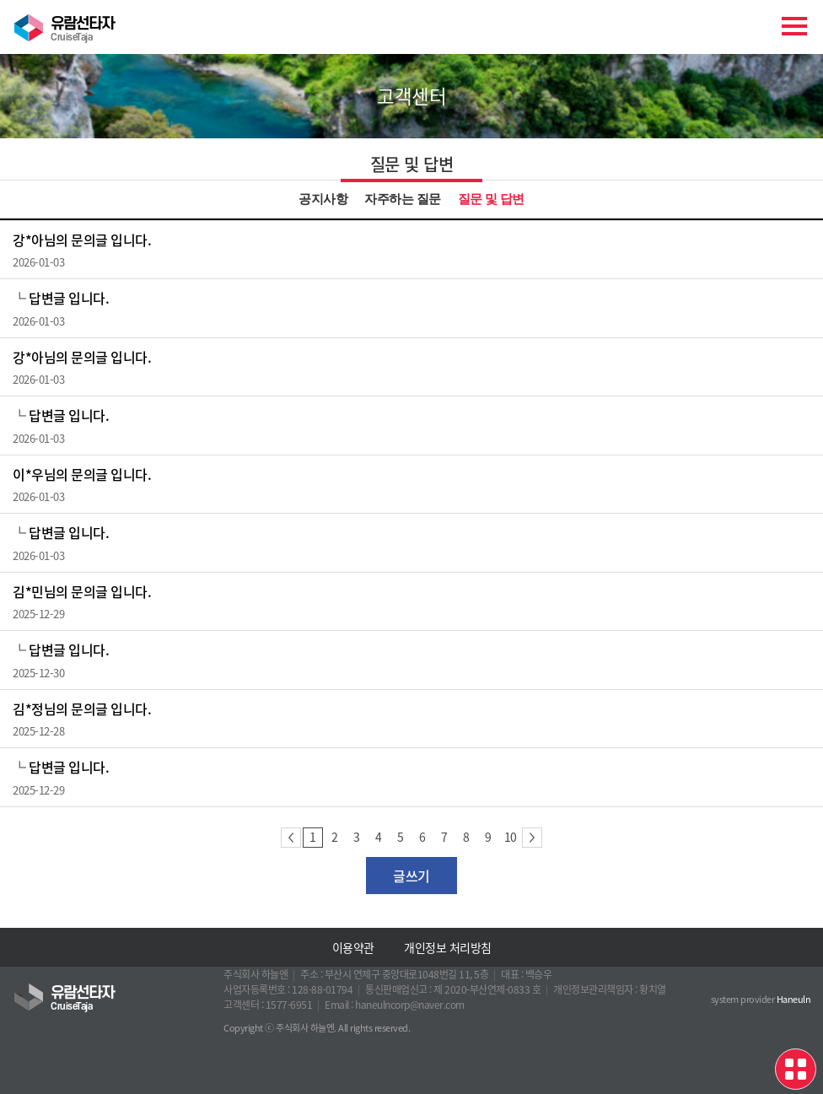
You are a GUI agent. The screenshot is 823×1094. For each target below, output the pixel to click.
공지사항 (323, 199)
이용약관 (353, 947)
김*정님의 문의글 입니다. (82, 708)
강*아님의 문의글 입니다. (82, 239)
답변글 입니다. (69, 298)
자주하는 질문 (402, 199)
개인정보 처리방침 (448, 947)
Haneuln (794, 999)
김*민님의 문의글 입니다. (82, 591)
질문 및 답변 (491, 199)
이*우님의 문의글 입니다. (82, 474)
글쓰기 (411, 875)
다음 (532, 837)
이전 (291, 837)
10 (510, 836)
